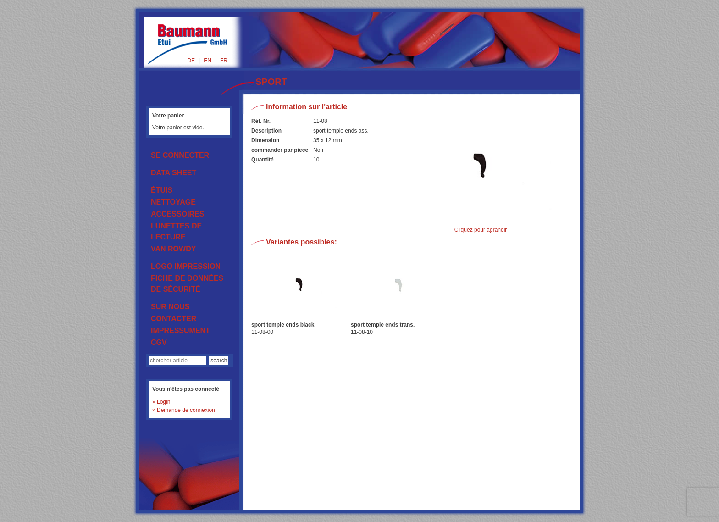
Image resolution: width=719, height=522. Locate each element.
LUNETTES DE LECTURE (176, 231)
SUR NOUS (170, 307)
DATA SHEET (173, 173)
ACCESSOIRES (177, 214)
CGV (159, 342)
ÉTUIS (161, 190)
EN (207, 60)
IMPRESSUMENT (180, 330)
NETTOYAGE (173, 202)
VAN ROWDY (173, 249)
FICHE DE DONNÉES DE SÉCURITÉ (187, 283)
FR (223, 60)
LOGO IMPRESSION (186, 266)
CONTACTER (173, 318)
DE (191, 60)
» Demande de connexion (183, 410)
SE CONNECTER (180, 155)
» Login (161, 402)
